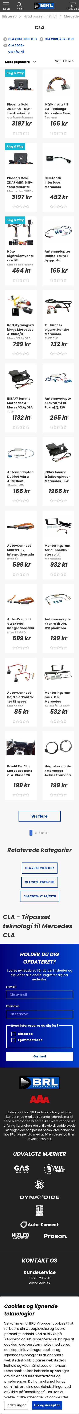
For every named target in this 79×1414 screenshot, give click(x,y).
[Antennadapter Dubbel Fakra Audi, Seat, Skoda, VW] (21, 478)
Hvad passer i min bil (40, 16)
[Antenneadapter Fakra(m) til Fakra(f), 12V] (58, 404)
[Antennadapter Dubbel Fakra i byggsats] (58, 257)
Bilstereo (9, 16)
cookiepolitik (14, 1349)
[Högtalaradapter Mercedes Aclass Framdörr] (58, 772)
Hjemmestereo (27, 1040)
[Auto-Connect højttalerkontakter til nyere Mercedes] (21, 699)
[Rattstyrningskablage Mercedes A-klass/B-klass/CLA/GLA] (21, 331)
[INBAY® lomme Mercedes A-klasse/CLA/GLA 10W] (21, 404)
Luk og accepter (47, 1405)
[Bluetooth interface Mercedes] (58, 184)
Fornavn (12, 1006)
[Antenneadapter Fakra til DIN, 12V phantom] (58, 625)
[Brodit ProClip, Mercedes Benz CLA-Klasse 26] (21, 772)
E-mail (11, 987)
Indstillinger (16, 1405)
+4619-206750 (39, 1278)
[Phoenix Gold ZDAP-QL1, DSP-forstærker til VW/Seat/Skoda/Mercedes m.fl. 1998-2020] (21, 110)
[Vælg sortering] (17, 62)
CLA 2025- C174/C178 (16, 48)
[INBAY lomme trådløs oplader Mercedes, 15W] (58, 478)
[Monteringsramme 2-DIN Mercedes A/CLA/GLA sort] (58, 699)
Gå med (39, 1056)
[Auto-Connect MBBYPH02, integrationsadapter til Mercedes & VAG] (21, 551)
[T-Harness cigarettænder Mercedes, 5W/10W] (58, 331)
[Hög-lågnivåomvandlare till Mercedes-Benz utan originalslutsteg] (21, 257)
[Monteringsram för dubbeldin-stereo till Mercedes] (58, 551)
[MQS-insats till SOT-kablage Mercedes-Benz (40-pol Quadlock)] (58, 110)
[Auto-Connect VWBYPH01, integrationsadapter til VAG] (21, 625)
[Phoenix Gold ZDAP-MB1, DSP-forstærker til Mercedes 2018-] (21, 184)
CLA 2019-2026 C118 (59, 39)
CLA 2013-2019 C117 (22, 39)
